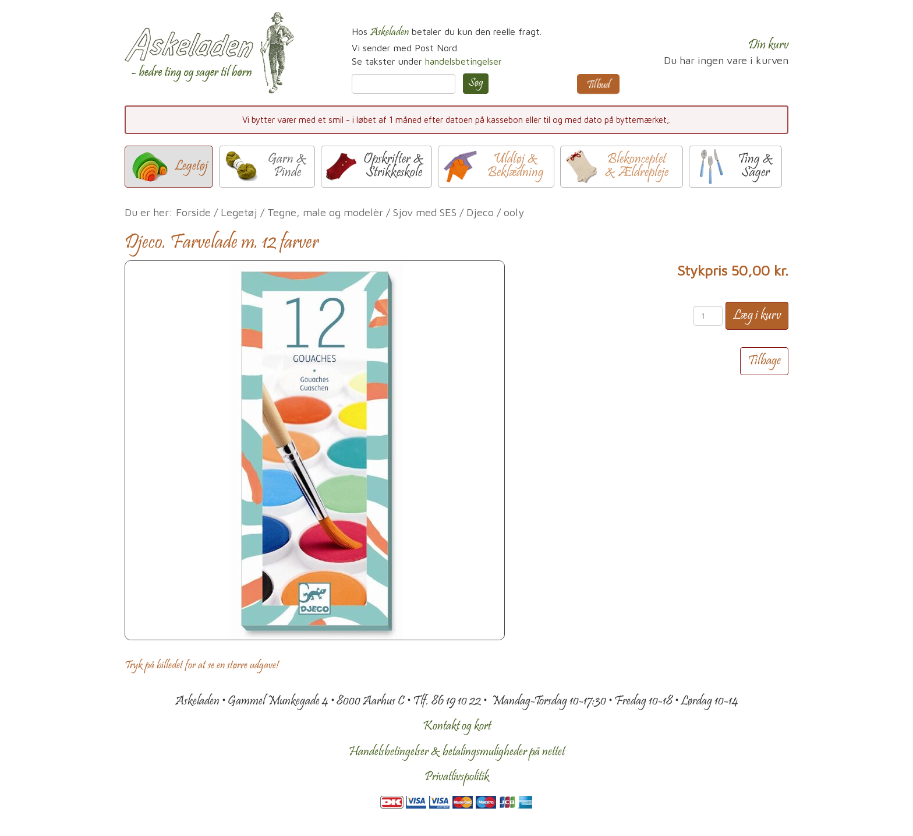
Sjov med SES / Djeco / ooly (458, 212)
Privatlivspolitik (456, 777)
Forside (193, 212)
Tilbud (598, 85)
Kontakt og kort (457, 726)
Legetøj (239, 212)
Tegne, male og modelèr (325, 212)
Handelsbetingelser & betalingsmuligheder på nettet (457, 752)
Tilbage (764, 361)
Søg (475, 83)
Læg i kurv (757, 315)
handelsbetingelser (463, 61)
